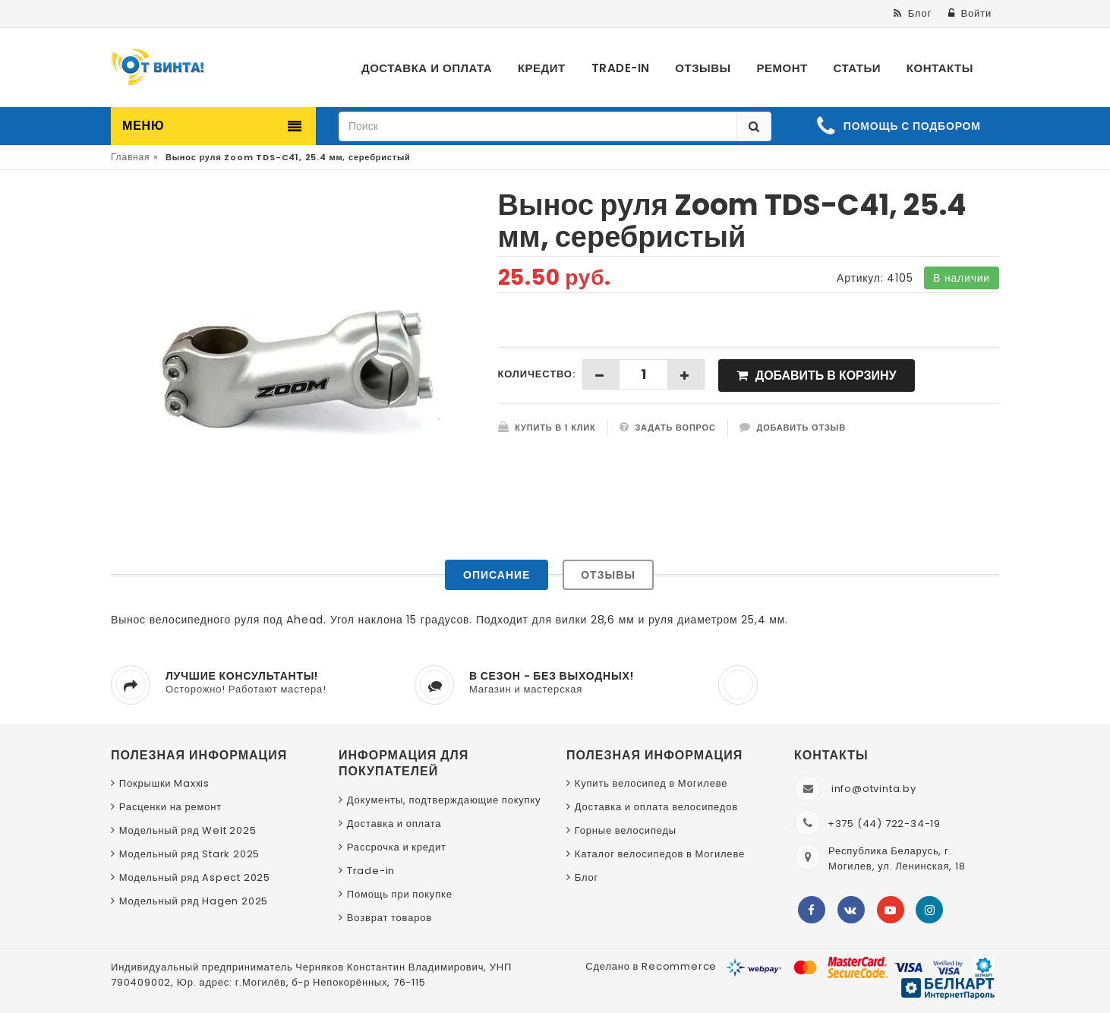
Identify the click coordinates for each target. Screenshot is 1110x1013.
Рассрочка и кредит (396, 847)
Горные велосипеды (625, 830)
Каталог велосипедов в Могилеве (660, 854)
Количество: (536, 374)
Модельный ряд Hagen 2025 (193, 901)
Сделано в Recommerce (651, 966)
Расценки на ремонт (170, 807)
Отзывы (608, 574)
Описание (496, 574)
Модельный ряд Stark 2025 (189, 854)
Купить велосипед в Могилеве (651, 783)
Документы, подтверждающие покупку (444, 800)
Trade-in (371, 870)
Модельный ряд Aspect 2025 (194, 877)
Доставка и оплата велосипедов (656, 807)
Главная (130, 156)
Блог (586, 877)
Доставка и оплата (394, 823)
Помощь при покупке (400, 894)
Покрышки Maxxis (164, 783)
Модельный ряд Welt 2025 (188, 830)
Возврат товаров (389, 917)
